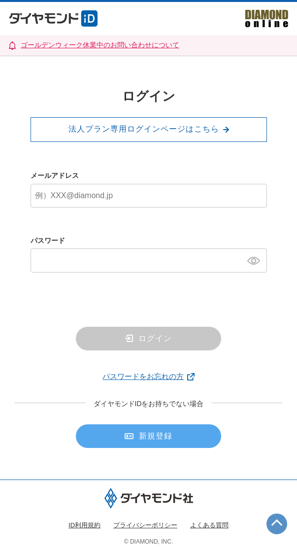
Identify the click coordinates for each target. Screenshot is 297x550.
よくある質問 (209, 525)
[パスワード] (149, 260)
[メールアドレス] (149, 195)
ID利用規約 (84, 525)
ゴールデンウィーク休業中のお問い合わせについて (100, 45)
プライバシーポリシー (145, 525)
